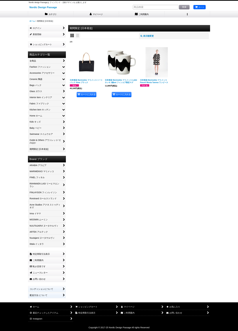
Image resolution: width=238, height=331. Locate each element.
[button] (187, 14)
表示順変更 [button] (147, 36)
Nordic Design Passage (43, 7)
